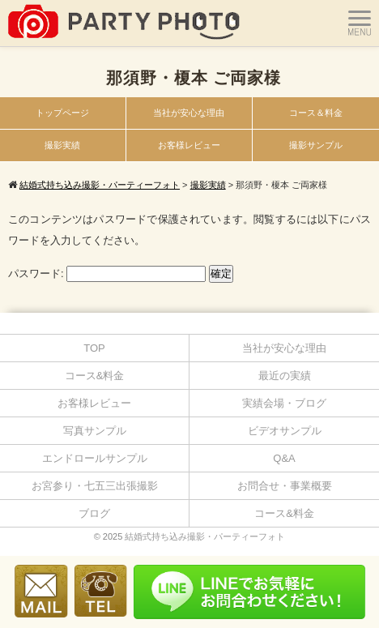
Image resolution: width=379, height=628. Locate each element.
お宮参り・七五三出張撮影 (95, 486)
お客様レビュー (189, 145)
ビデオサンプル (285, 431)
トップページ (62, 112)
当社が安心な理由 (188, 112)
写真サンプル (94, 431)
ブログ (94, 513)
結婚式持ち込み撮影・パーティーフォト (205, 536)
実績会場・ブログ (284, 403)
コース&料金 (95, 376)
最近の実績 (284, 376)
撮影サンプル (316, 145)
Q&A (284, 458)
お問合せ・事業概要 (284, 486)
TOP (94, 348)
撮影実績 (62, 145)
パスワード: (107, 273)
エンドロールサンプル (94, 458)
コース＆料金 (316, 112)
